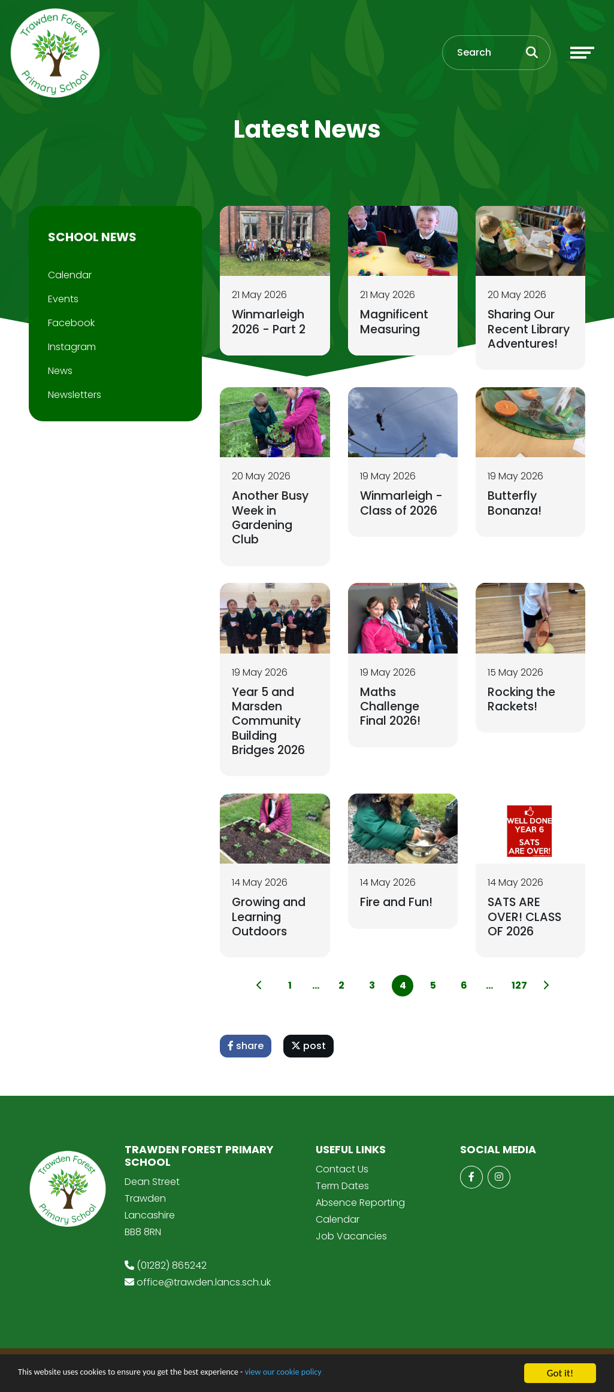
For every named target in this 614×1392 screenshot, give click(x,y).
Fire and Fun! (397, 905)
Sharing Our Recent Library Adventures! (529, 328)
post (308, 1050)
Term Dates (342, 1191)
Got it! (560, 1373)
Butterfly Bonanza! (515, 504)
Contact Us (342, 1174)
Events (63, 299)
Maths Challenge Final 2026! (392, 708)
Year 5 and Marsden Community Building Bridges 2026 (271, 723)
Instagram (72, 347)
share (246, 1050)
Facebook (71, 323)
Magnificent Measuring (395, 321)
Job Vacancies (351, 1241)
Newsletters (74, 395)
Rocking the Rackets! (522, 701)
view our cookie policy (335, 1373)
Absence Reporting (360, 1207)
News (60, 371)
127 (519, 990)
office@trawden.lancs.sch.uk (204, 1287)
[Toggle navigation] (582, 55)
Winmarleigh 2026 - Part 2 (271, 321)
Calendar (70, 275)
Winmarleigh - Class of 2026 (403, 504)
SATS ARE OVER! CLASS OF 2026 (525, 920)
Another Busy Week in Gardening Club (271, 519)
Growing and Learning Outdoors (270, 920)
